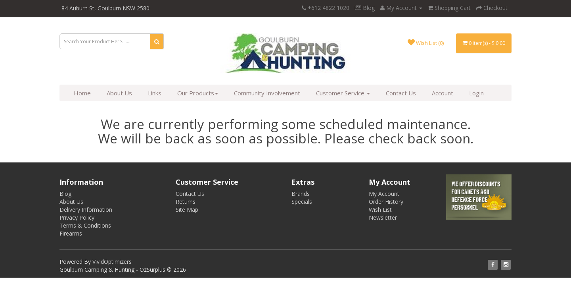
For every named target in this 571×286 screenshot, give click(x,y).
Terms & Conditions (85, 225)
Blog (365, 8)
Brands (300, 193)
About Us (119, 93)
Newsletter (383, 217)
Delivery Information (85, 209)
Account (442, 93)
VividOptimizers (112, 261)
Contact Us (401, 93)
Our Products (197, 93)
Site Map (187, 209)
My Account (384, 193)
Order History (386, 201)
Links (154, 93)
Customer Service (343, 93)
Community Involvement (267, 93)
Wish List (380, 209)
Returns (185, 201)
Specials (301, 201)
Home (82, 93)
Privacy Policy (76, 217)
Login (476, 93)
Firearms (70, 233)
